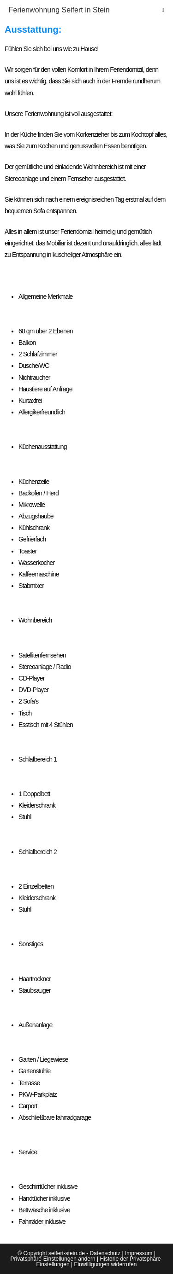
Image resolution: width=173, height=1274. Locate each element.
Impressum (138, 1253)
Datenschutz (104, 1253)
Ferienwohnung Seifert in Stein (59, 10)
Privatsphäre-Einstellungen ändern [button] (53, 1259)
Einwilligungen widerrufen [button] (105, 1264)
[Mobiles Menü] (163, 9)
